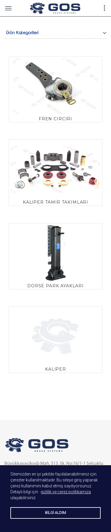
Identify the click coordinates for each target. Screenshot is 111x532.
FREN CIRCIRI (55, 118)
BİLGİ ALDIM (55, 512)
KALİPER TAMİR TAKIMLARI (55, 202)
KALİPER (55, 369)
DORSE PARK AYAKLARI (55, 285)
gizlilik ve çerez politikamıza (66, 491)
